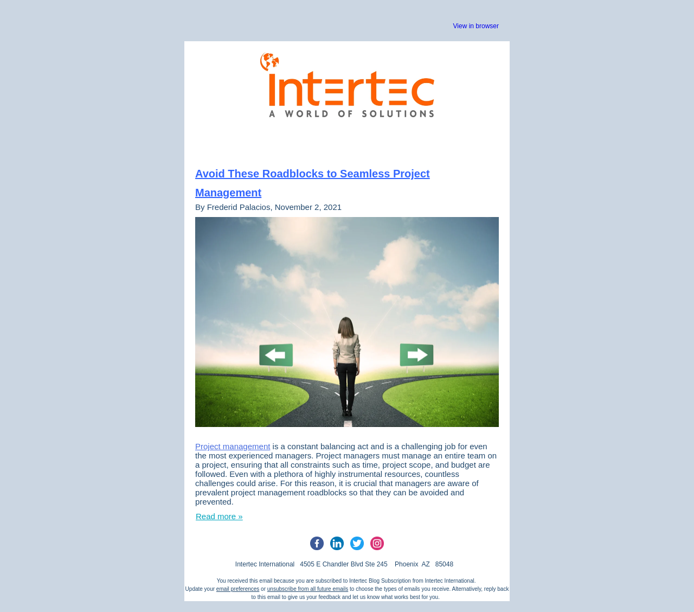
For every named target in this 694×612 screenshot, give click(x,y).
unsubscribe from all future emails (308, 589)
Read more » (219, 516)
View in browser (476, 26)
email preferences (237, 589)
